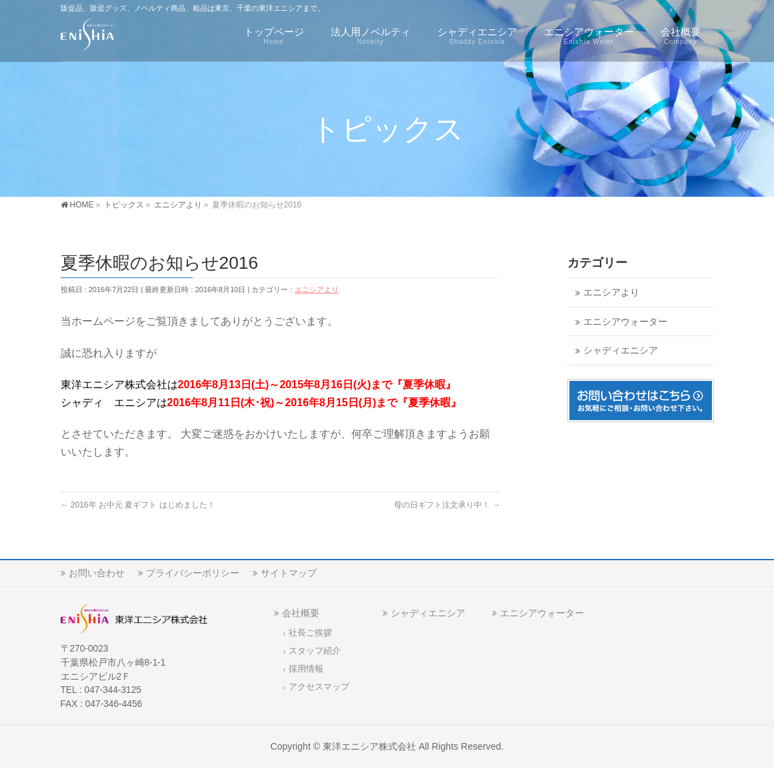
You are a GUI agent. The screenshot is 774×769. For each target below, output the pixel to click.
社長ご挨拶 (310, 633)
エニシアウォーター (625, 322)
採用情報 (306, 669)
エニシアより (317, 289)
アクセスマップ (319, 687)
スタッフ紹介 (315, 651)
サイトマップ (289, 573)
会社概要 (300, 613)
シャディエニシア (620, 350)
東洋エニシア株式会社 (369, 746)
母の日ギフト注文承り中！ (447, 505)
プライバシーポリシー (192, 573)
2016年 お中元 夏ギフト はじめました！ (138, 505)
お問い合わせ (97, 573)
